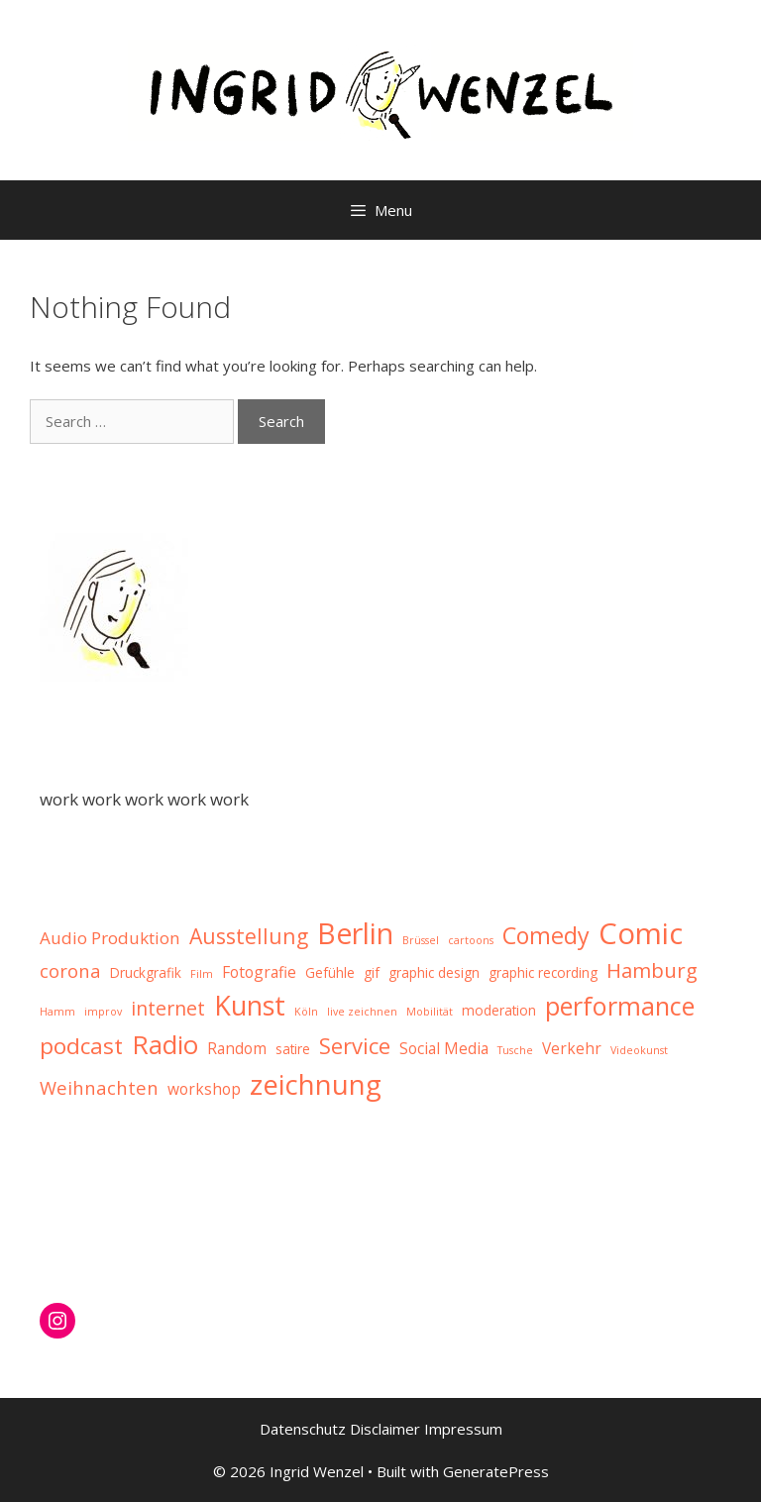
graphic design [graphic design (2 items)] (434, 972)
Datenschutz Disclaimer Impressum (381, 1429)
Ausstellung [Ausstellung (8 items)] (248, 935)
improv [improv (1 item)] (103, 1012)
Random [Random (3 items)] (237, 1048)
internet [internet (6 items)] (168, 1008)
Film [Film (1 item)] (201, 974)
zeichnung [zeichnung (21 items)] (315, 1084)
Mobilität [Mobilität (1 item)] (429, 1012)
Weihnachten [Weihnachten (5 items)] (99, 1087)
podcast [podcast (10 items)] (81, 1045)
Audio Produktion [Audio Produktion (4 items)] (110, 937)
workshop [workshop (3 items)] (204, 1089)
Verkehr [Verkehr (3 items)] (571, 1048)
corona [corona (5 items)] (70, 970)
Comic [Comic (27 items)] (640, 933)
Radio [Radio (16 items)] (165, 1044)
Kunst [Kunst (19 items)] (249, 1005)
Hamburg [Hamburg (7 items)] (652, 970)
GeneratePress (496, 1471)
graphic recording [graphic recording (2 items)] (543, 972)
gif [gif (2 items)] (372, 972)
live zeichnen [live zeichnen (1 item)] (362, 1012)
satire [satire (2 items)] (292, 1048)
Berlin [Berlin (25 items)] (355, 932)
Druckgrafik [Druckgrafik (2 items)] (145, 972)
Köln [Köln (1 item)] (306, 1012)
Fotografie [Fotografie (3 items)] (259, 972)
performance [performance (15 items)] (620, 1005)
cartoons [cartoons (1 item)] (470, 940)
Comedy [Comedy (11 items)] (546, 935)
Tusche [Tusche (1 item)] (515, 1050)
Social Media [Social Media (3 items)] (444, 1048)
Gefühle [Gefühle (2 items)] (330, 972)
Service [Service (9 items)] (354, 1045)
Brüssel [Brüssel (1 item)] (420, 940)
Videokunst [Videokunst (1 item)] (639, 1050)
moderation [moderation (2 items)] (499, 1010)
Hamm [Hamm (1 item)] (57, 1012)
